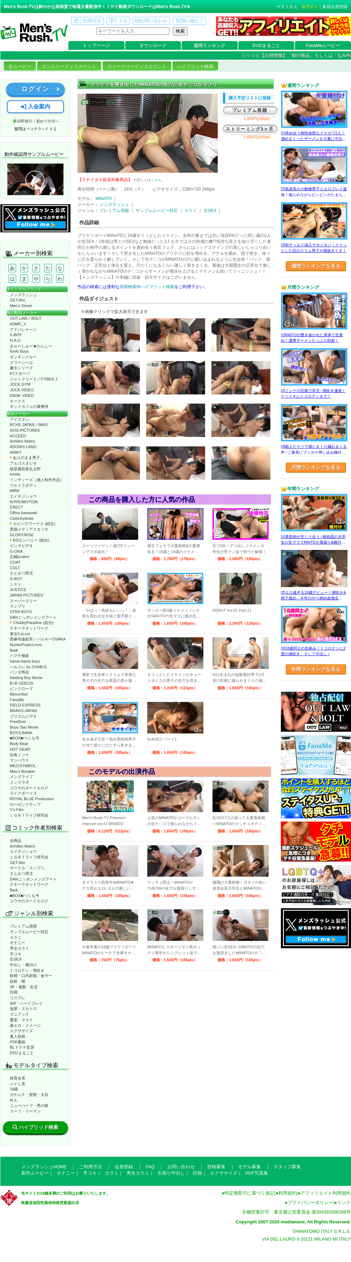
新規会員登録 (334, 6)
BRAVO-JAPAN (23, 711)
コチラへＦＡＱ (43, 129)
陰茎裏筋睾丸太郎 (25, 469)
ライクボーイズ (23, 793)
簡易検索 (128, 286)
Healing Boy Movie (26, 678)
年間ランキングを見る (315, 669)
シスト (15, 584)
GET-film (17, 300)
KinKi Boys (19, 351)
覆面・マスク (21, 1020)
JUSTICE (18, 589)
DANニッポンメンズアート (33, 617)
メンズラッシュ (23, 295)
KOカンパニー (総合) (29, 540)
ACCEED (18, 436)
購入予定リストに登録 (250, 97)
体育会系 (17, 1078)
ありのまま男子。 (27, 458)
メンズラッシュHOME (44, 1166)
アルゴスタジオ (23, 463)
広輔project (19, 556)
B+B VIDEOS (21, 683)
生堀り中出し (171, 1173)
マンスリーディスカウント (69, 66)
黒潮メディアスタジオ (29, 529)
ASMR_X (18, 324)
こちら (156, 180)
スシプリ (17, 606)
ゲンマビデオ (21, 546)
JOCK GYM (20, 384)
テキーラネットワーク (29, 628)
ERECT (16, 507)
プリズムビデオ (23, 716)
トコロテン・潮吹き (27, 970)
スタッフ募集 (287, 1166)
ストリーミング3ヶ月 (249, 129)
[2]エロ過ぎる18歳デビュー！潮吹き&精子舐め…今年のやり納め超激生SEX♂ (313, 598)
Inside (15, 474)
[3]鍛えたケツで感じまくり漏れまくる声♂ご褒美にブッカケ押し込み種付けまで (314, 452)
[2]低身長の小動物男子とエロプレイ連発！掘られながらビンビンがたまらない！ (314, 194)
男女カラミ (19, 948)
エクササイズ (21, 1031)
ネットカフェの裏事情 (29, 406)
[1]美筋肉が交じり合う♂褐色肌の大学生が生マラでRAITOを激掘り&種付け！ (313, 542)
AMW (14, 491)
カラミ (15, 937)
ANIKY (16, 452)
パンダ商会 (19, 672)
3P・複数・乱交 (24, 987)
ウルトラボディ (23, 485)
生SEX (15, 959)
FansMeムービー (323, 45)
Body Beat (19, 744)
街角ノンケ (19, 755)
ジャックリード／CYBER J (33, 379)
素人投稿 (17, 1036)
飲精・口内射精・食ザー (31, 976)
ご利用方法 (87, 21)
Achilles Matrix (22, 441)
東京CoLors (20, 634)
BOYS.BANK (21, 733)
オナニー (17, 943)
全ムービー (19, 66)
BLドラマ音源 (22, 1047)
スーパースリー (23, 601)
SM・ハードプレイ (26, 1003)
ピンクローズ (21, 688)
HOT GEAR (20, 749)
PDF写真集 (256, 1173)
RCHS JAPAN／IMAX (29, 425)
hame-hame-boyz (25, 661)
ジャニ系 (17, 1084)
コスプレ (17, 998)
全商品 (15, 840)
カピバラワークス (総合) (32, 524)
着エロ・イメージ (25, 1025)
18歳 (14, 1089)
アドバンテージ (23, 329)
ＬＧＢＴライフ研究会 (29, 815)
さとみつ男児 (21, 573)
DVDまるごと (266, 45)
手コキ (15, 954)
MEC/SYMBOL (23, 766)
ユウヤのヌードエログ (29, 788)
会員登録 (124, 1166)
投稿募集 (216, 1166)
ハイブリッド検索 (195, 66)
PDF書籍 (17, 1042)
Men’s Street (21, 306)
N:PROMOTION (24, 502)
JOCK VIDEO (22, 390)
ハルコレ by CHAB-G (28, 667)
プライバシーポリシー (310, 1202)
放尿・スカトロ (23, 1009)
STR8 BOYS (21, 612)
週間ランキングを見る (315, 266)
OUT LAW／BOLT (25, 318)
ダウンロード (153, 45)
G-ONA (16, 551)
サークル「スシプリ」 (29, 868)
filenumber (19, 694)
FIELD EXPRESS (25, 705)
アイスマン (19, 419)
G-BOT (16, 579)
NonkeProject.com (26, 645)
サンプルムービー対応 (29, 932)
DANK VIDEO (22, 395)
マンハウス (19, 760)
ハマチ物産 (19, 655)
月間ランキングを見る (315, 467)
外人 (14, 1100)
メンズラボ (19, 782)
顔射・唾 (17, 981)
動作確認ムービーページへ (35, 179)
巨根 (14, 992)
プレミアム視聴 (23, 926)
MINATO (103, 198)
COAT (15, 562)
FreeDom (18, 721)
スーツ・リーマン (25, 1111)
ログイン (309, 6)
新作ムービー (35, 1173)
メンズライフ (21, 777)
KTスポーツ (20, 373)
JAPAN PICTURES (26, 595)
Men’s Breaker (22, 771)
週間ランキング (209, 45)
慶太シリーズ (21, 368)
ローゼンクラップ (25, 804)
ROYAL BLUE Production (32, 799)
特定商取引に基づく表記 (249, 1193)
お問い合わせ (151, 21)
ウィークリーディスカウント (137, 66)
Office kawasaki (23, 513)
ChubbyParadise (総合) (31, 622)
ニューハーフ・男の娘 (29, 1105)
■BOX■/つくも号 (24, 738)
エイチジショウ (23, 496)
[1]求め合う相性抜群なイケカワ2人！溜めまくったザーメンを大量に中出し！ (313, 139)
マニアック (19, 1014)
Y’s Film (17, 810)
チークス (17, 401)
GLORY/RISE (22, 535)
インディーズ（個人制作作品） (37, 480)
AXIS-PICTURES (25, 430)
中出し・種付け (23, 965)
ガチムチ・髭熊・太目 (29, 1094)
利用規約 (287, 1193)
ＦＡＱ (118, 21)
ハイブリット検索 (157, 286)
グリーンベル (21, 362)
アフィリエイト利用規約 (326, 1193)
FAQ (150, 1166)
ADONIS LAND (23, 447)
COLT (15, 568)
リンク (344, 1202)
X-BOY (16, 335)
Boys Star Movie (24, 727)
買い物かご (190, 21)
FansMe (17, 700)
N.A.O (15, 340)
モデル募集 (249, 1166)
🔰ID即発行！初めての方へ (35, 121)
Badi (14, 650)
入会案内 (35, 106)
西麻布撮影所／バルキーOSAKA (38, 639)
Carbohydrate (22, 518)
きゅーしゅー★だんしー (31, 346)
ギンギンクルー (23, 357)
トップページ (96, 45)
